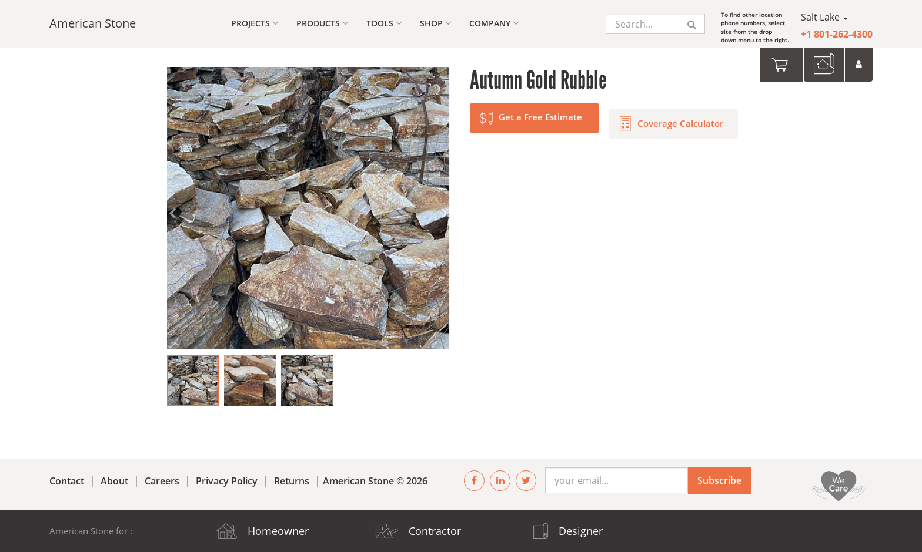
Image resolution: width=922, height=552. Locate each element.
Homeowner (278, 531)
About (114, 480)
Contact (66, 480)
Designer (581, 531)
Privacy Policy (227, 480)
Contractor (435, 531)
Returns (291, 480)
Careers (162, 480)
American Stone (92, 23)
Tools (384, 23)
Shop (436, 23)
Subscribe (719, 480)
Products (322, 23)
